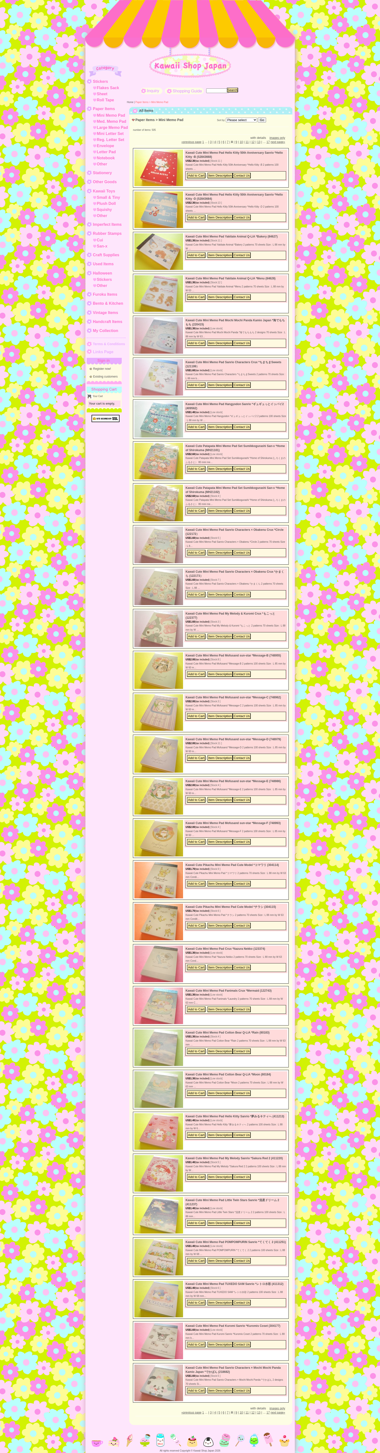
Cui (100, 240)
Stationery (102, 173)
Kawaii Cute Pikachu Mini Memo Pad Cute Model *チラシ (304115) (230, 907)
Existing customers (105, 376)
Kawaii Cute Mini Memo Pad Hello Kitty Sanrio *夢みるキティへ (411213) (234, 1116)
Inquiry (151, 91)
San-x (102, 246)
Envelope (105, 146)
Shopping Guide (184, 91)
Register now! (102, 368)
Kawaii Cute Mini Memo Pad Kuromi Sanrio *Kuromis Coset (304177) (232, 1326)
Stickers (100, 81)
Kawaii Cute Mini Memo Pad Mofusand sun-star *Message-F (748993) (233, 823)
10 (241, 142)
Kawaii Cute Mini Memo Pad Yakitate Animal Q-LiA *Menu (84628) (230, 278)
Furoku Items (105, 294)
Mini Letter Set (110, 134)
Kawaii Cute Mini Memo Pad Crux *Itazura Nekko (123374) (225, 948)
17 (268, 142)
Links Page (103, 352)
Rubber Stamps (107, 233)
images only (277, 138)
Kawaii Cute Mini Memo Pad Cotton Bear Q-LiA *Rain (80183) (227, 1032)
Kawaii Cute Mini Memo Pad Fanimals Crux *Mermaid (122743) (228, 990)
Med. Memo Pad (111, 121)
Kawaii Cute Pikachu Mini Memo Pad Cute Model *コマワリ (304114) (232, 865)
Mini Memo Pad (111, 115)
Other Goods (105, 182)
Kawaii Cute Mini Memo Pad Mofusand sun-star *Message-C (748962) (233, 697)
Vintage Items (105, 313)
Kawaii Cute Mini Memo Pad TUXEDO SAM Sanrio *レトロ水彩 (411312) (234, 1284)
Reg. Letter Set (110, 140)
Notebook (106, 158)
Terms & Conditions (109, 344)
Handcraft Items (107, 322)
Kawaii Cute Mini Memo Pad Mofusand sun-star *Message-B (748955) (233, 655)
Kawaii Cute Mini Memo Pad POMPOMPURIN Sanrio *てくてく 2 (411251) (235, 1242)
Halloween (102, 273)
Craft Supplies (106, 255)
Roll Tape (105, 100)
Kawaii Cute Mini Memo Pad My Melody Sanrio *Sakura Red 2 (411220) (234, 1158)
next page (278, 142)
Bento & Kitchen (108, 303)
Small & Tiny (108, 197)
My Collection (105, 331)
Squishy (104, 210)
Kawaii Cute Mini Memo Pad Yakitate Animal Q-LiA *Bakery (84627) (231, 236)
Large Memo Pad (112, 127)
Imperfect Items (107, 224)
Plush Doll (106, 203)
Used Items (103, 264)
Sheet (102, 94)
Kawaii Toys (104, 191)
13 (258, 142)
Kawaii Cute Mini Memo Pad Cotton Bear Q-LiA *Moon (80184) (228, 1074)
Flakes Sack (108, 88)
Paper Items (104, 109)
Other (102, 164)
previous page (191, 142)
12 (252, 142)
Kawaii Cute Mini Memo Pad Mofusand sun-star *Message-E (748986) (233, 781)
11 (247, 142)
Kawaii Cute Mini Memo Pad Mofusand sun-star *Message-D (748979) (233, 739)
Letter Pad (106, 152)
